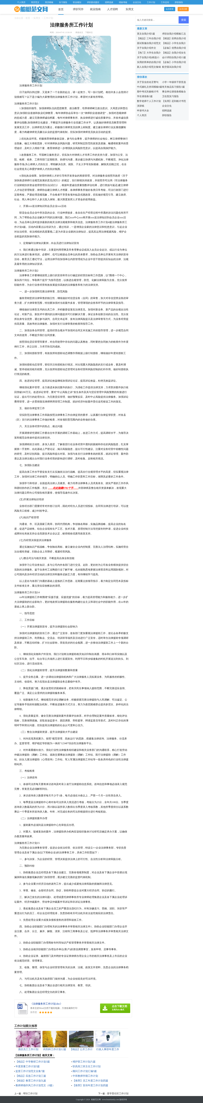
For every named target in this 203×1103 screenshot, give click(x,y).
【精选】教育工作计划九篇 (31, 1080)
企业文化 (137, 2)
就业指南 (95, 9)
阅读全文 (79, 32)
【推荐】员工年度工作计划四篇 (90, 1080)
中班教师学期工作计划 (85, 1076)
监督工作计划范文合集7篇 (30, 1071)
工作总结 (165, 2)
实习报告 (63, 2)
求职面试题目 (93, 2)
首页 (61, 9)
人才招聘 (112, 9)
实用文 (130, 9)
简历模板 (49, 2)
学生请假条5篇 (145, 96)
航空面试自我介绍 (171, 67)
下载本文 (89, 32)
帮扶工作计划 (30, 1093)
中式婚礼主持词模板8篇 (149, 87)
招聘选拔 (109, 2)
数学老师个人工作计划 (149, 101)
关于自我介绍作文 (146, 48)
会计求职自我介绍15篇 (174, 57)
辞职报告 (179, 2)
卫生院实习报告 (170, 96)
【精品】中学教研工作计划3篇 (33, 1061)
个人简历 (21, 2)
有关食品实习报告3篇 (173, 87)
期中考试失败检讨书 (147, 91)
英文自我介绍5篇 (146, 33)
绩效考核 (123, 2)
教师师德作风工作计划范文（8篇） (35, 1085)
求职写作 (78, 9)
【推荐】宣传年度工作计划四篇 (90, 1085)
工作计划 (151, 2)
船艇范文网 (96, 1099)
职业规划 (77, 2)
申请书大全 (143, 110)
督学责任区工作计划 (117, 1093)
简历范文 (35, 2)
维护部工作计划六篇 (84, 1061)
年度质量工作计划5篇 (28, 1066)
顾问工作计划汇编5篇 (85, 1071)
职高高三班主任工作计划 (87, 1066)
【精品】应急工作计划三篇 (31, 1076)
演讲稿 (140, 106)
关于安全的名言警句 (147, 82)
